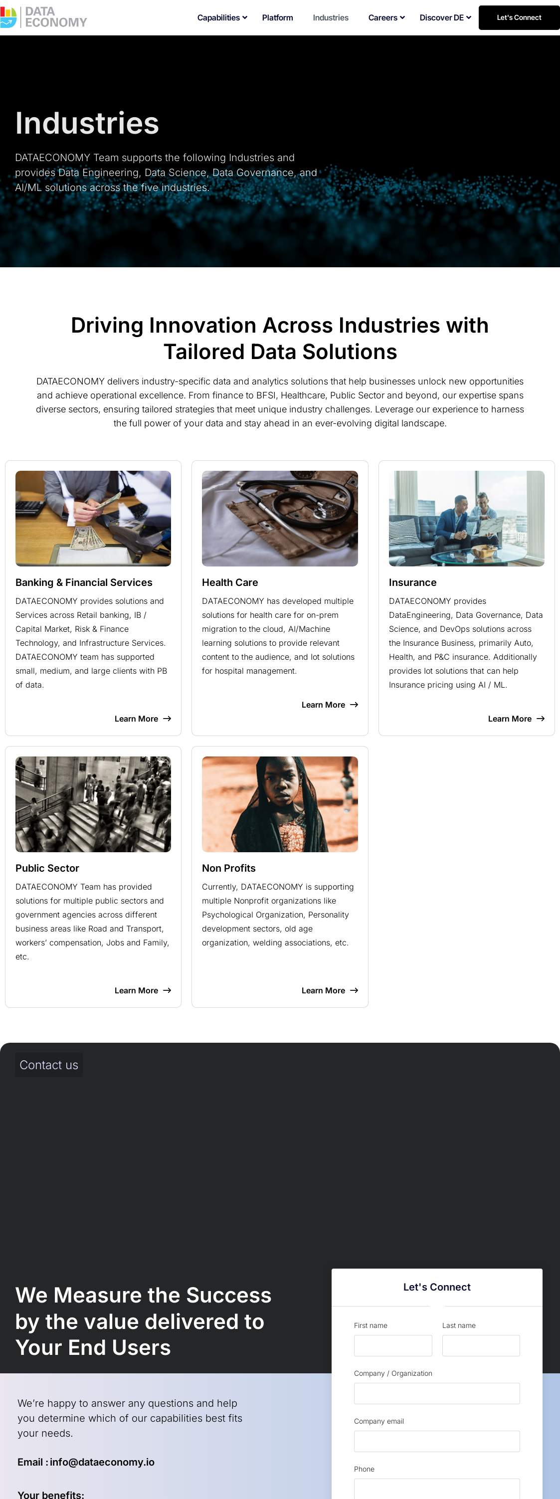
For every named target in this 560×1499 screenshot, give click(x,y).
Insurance (413, 582)
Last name (459, 1325)
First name (370, 1325)
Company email (379, 1421)
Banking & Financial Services (84, 582)
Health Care (230, 582)
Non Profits (229, 868)
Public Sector (47, 868)
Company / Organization (393, 1373)
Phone (364, 1469)
